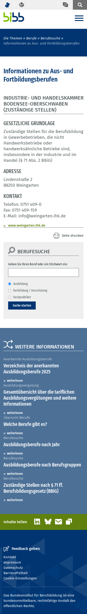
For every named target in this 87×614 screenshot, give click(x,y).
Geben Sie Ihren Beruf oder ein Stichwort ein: (38, 264)
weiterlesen (15, 380)
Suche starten (22, 305)
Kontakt (9, 557)
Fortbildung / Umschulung (30, 290)
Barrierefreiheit (15, 573)
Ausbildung (20, 284)
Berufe (31, 38)
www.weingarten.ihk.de (26, 225)
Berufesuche (50, 38)
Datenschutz (13, 568)
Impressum (12, 562)
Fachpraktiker (22, 297)
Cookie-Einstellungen (20, 578)
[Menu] (79, 18)
